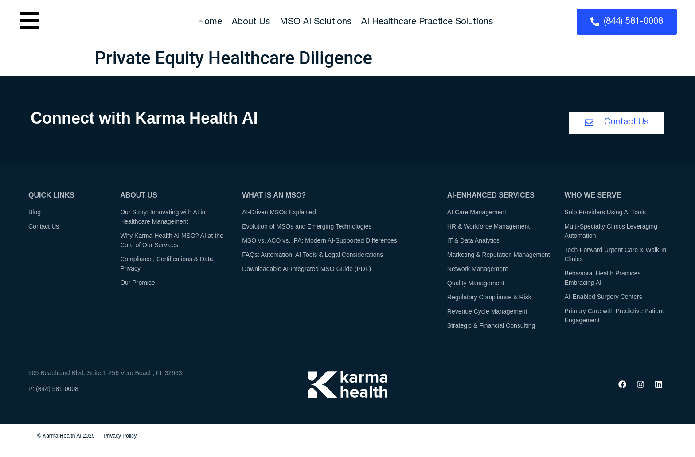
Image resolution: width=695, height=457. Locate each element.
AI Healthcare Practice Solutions (427, 22)
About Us (251, 22)
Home (210, 22)
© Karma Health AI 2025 (66, 437)
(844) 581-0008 (57, 389)
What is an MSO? (274, 196)
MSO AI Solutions (315, 22)
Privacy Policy (120, 437)
